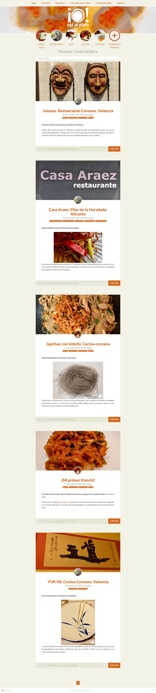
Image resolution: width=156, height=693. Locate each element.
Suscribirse (60, 3)
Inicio (33, 3)
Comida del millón (104, 3)
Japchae (91, 351)
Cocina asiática (73, 117)
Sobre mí (121, 3)
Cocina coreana (83, 117)
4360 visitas (70, 521)
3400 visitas (70, 419)
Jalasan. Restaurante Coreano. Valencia (78, 110)
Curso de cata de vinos (80, 3)
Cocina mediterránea (55, 221)
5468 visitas (73, 149)
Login (153, 690)
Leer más (114, 149)
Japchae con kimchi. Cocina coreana (78, 343)
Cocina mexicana (89, 221)
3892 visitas (73, 665)
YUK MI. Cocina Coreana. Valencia (78, 581)
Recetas (65, 351)
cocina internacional (68, 221)
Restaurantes (51, 149)
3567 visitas (73, 283)
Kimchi (91, 487)
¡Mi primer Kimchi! (78, 480)
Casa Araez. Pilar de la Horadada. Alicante (78, 211)
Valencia (65, 117)
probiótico (65, 502)
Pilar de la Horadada (101, 221)
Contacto (45, 3)
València (91, 117)
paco (91, 114)
